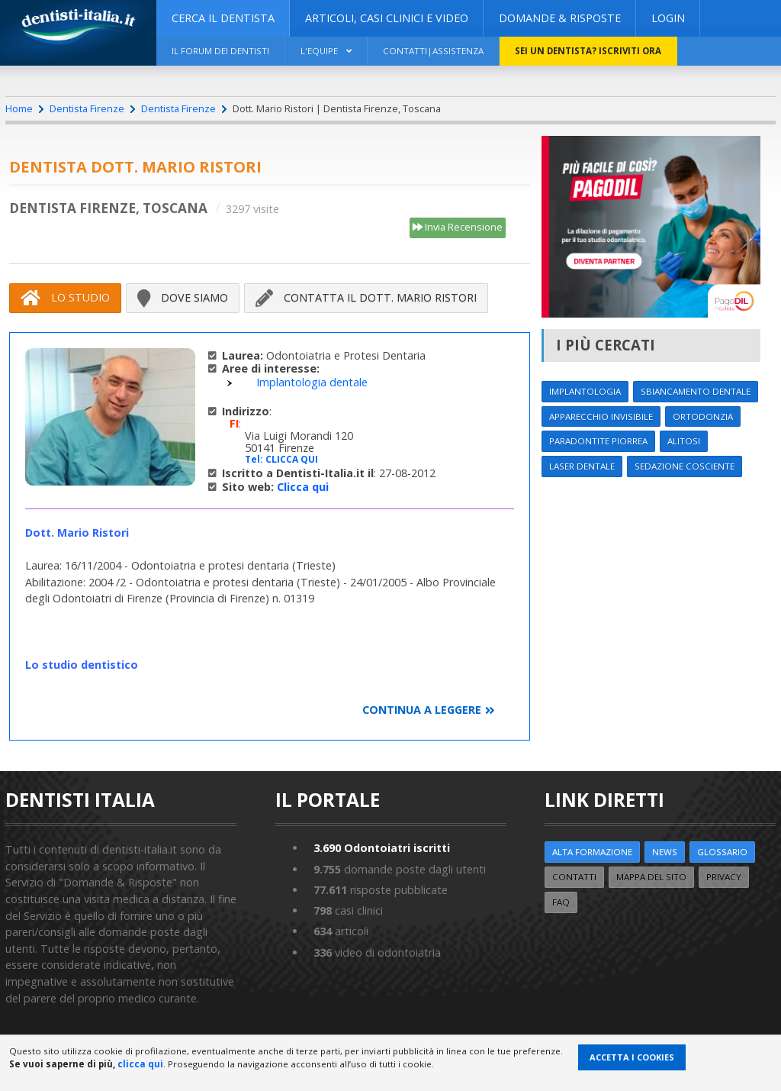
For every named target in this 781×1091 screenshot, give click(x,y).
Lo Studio (65, 297)
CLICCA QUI (291, 459)
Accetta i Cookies (632, 1057)
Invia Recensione (458, 227)
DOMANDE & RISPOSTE (560, 18)
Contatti (574, 877)
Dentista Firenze (87, 108)
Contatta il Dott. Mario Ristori (366, 297)
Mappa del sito (651, 877)
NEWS (664, 851)
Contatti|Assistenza (433, 50)
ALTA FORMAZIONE (592, 851)
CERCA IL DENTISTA (223, 18)
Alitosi (683, 441)
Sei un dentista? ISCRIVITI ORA (588, 50)
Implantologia (585, 391)
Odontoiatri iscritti (381, 848)
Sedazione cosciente (684, 466)
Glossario (722, 851)
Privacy (723, 877)
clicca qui (140, 1064)
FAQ (561, 902)
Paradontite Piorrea (598, 441)
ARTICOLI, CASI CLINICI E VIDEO (386, 18)
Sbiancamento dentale (695, 391)
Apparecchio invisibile (601, 416)
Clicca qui (303, 486)
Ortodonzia (703, 416)
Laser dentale (582, 466)
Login (668, 18)
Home (19, 108)
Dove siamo (182, 297)
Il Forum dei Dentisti (220, 50)
